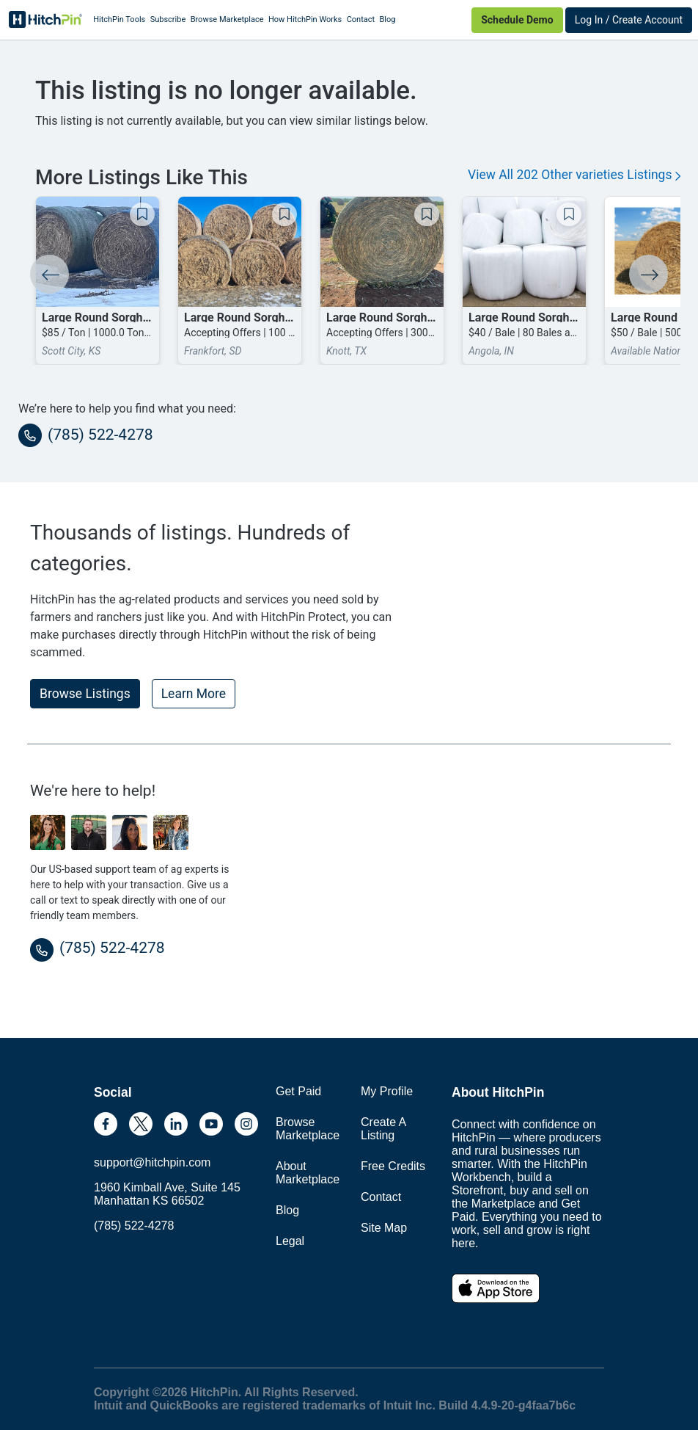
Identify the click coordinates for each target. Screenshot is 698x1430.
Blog (387, 19)
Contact (361, 19)
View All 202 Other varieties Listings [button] (574, 174)
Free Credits (393, 1166)
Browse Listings (85, 693)
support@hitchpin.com (152, 1162)
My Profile (387, 1091)
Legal (290, 1241)
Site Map (384, 1228)
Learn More (193, 693)
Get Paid (298, 1091)
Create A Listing (383, 1129)
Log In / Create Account (629, 20)
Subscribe (168, 19)
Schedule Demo (517, 20)
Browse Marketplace (227, 19)
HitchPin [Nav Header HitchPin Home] (45, 20)
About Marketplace (307, 1173)
